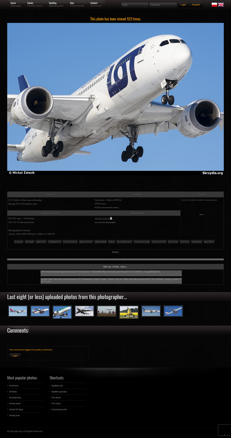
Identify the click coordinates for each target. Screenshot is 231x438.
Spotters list (57, 385)
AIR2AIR (29, 242)
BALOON (173, 242)
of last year (14, 415)
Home (13, 3)
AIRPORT (41, 242)
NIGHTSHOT (86, 242)
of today (13, 391)
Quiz (72, 3)
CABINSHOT (54, 242)
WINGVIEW (100, 242)
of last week (15, 403)
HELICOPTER (159, 242)
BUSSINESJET (124, 242)
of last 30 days (16, 409)
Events (30, 3)
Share (115, 252)
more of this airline (35, 200)
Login (15, 355)
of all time (14, 385)
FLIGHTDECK (70, 242)
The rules (56, 403)
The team (56, 397)
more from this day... (27, 222)
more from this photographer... (106, 222)
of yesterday (15, 397)
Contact (93, 3)
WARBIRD (197, 242)
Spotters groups (59, 391)
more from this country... (110, 208)
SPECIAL (184, 242)
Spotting (52, 3)
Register (196, 4)
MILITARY (209, 242)
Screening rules (59, 409)
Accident (18, 242)
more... (35, 204)
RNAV (112, 242)
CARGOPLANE (142, 242)
